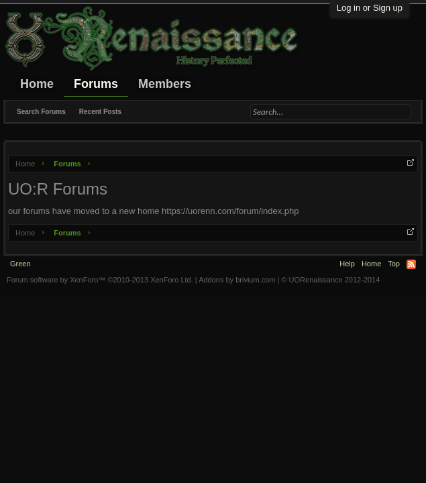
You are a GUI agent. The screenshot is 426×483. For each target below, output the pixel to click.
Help (347, 264)
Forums (96, 84)
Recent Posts (100, 111)
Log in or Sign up (370, 8)
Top (394, 264)
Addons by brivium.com (237, 280)
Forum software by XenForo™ (100, 280)
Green (20, 264)
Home (37, 84)
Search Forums (41, 111)
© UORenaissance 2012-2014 (330, 280)
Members (164, 84)
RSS (411, 264)
